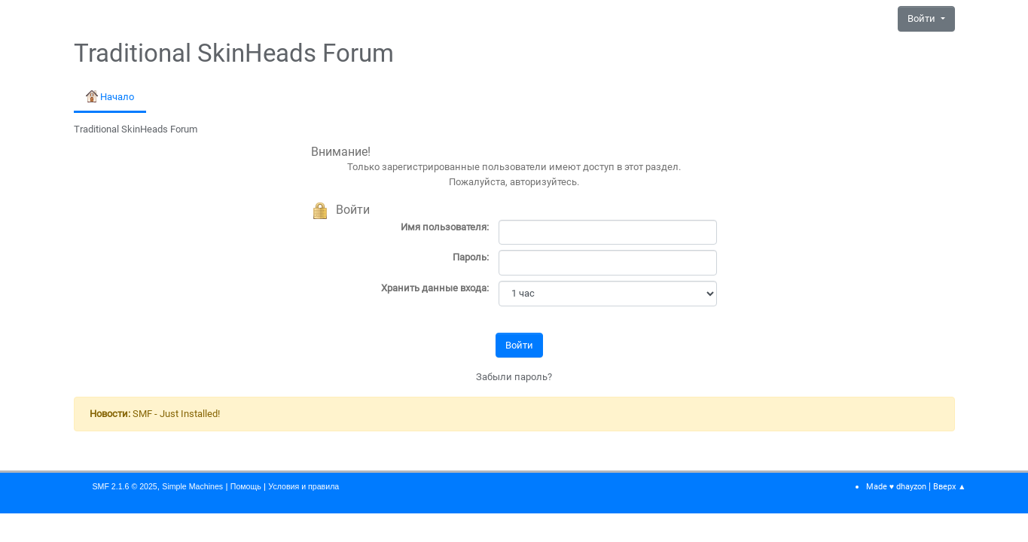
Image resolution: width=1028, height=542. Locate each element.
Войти (923, 18)
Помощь (245, 486)
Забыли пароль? (514, 376)
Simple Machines (192, 486)
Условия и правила (303, 486)
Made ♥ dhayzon (896, 487)
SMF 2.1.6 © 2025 (125, 486)
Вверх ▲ (949, 487)
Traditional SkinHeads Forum (234, 53)
